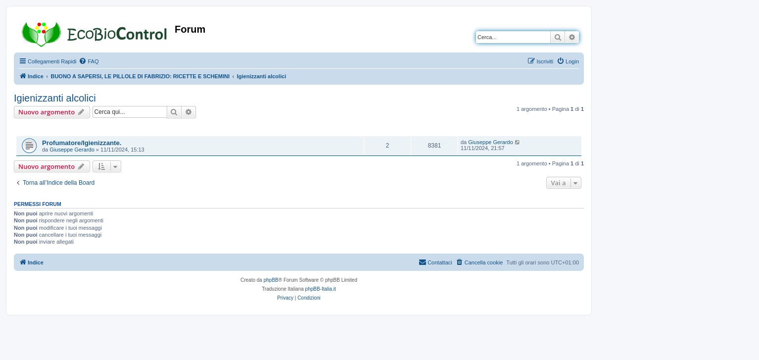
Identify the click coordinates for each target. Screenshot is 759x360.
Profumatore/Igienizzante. (81, 143)
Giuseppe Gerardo (72, 150)
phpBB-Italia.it (320, 289)
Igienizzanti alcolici (55, 98)
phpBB (271, 280)
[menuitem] (88, 61)
